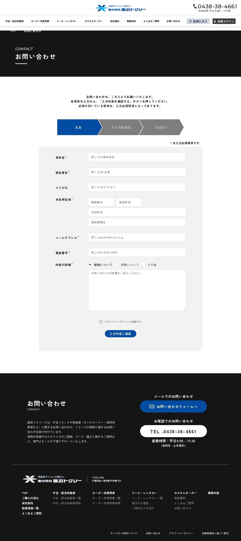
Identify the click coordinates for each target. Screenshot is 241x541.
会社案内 (114, 21)
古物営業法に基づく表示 (215, 533)
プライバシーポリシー (117, 322)
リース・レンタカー (67, 21)
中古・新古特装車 (14, 21)
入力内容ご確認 (120, 334)
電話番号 (62, 253)
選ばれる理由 (140, 503)
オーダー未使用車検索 (106, 503)
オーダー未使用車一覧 (106, 498)
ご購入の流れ (30, 498)
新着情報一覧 (30, 508)
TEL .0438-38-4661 (173, 431)
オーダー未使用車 (40, 21)
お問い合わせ (173, 21)
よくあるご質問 (151, 21)
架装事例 (179, 498)
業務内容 (131, 21)
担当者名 (62, 172)
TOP (25, 492)
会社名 (60, 157)
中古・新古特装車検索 (67, 503)
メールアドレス (66, 238)
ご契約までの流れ (143, 508)
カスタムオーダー (94, 21)
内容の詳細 (63, 265)
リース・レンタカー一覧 (147, 498)
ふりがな (62, 188)
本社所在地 (63, 199)
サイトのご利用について (123, 533)
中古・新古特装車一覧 (67, 498)
